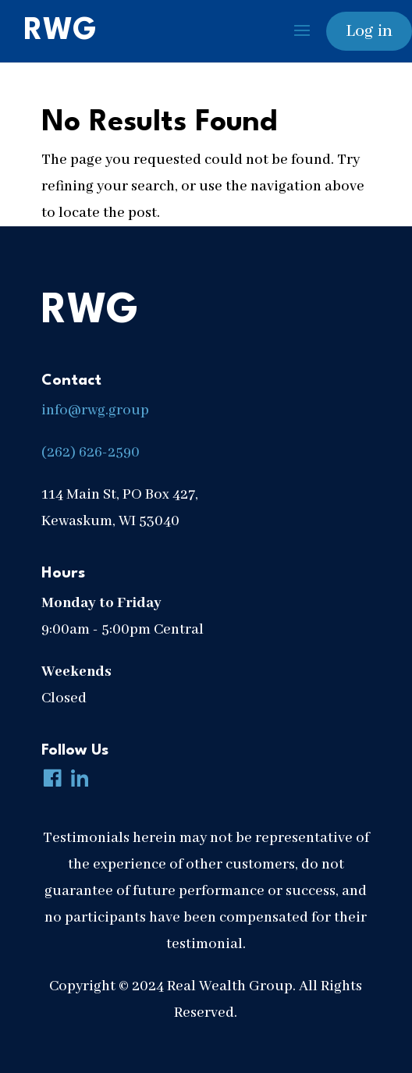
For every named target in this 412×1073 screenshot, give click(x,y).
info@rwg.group (95, 410)
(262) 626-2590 (90, 452)
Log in (369, 31)
